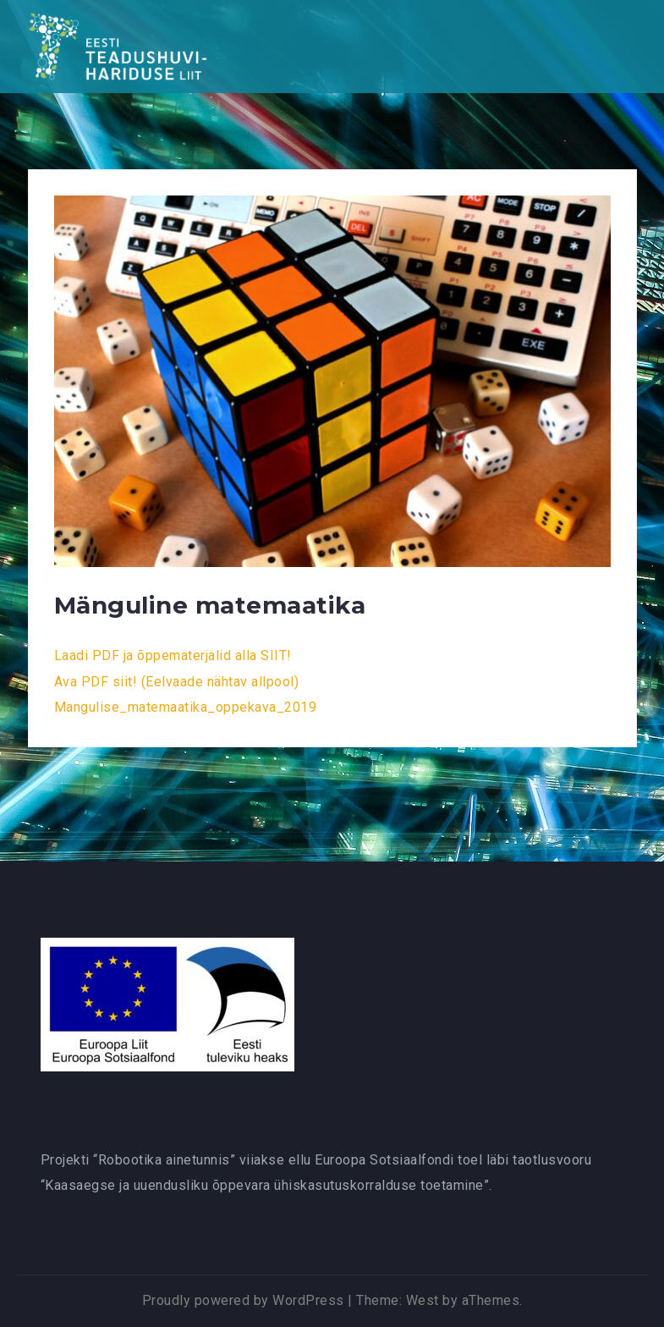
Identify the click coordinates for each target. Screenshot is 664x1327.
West (422, 1300)
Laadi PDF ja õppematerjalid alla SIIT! (173, 655)
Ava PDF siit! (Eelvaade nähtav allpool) (176, 682)
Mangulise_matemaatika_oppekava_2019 (185, 707)
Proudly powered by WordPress (243, 1300)
